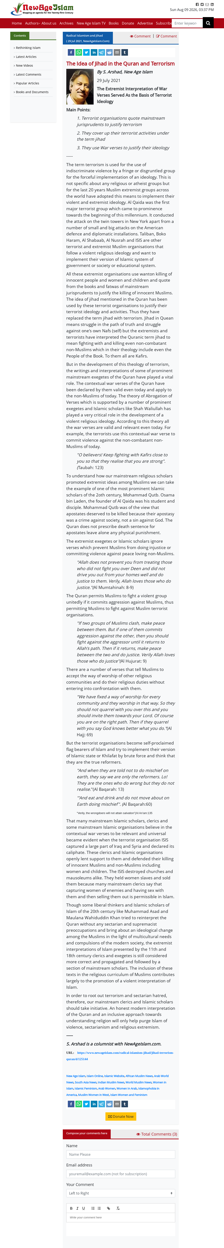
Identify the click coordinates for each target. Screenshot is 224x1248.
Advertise (145, 23)
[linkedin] (94, 52)
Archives (67, 23)
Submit (77, 1243)
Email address (79, 1165)
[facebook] (71, 52)
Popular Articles (27, 83)
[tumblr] (124, 52)
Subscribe (164, 23)
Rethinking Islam (28, 48)
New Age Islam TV (91, 23)
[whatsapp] (78, 52)
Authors (31, 23)
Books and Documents (32, 92)
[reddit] (109, 52)
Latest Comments (28, 74)
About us (49, 23)
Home (17, 23)
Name (71, 1145)
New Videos (24, 65)
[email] (117, 52)
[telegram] (101, 52)
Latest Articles (26, 57)
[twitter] (86, 52)
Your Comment (80, 1184)
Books (114, 23)
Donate (128, 23)
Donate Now (120, 1116)
